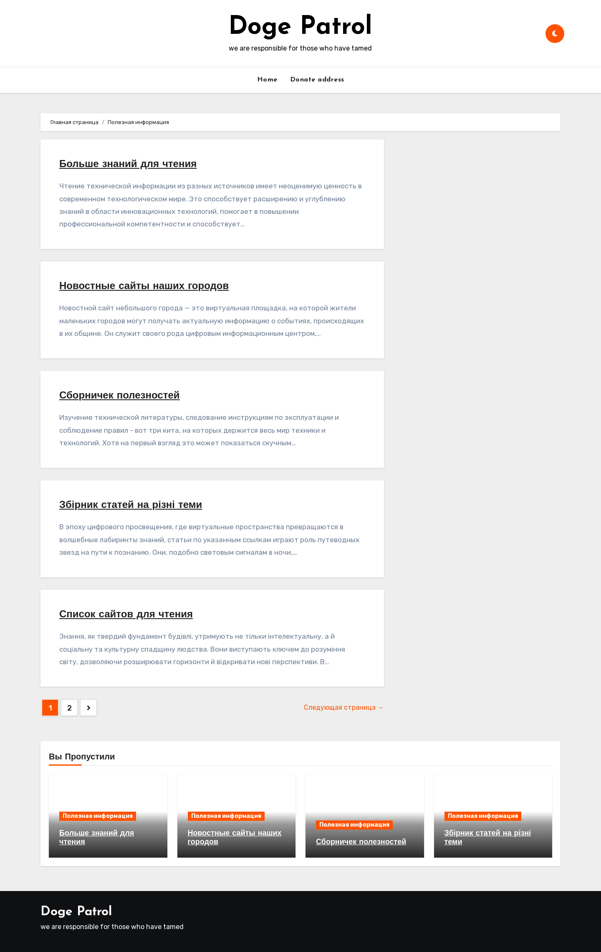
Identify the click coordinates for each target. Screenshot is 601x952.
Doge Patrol (300, 27)
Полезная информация (98, 816)
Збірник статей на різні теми (130, 505)
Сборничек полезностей (119, 396)
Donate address (317, 79)
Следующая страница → (344, 707)
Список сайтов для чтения (126, 615)
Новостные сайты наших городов (144, 287)
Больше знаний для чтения (128, 165)
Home (267, 79)
